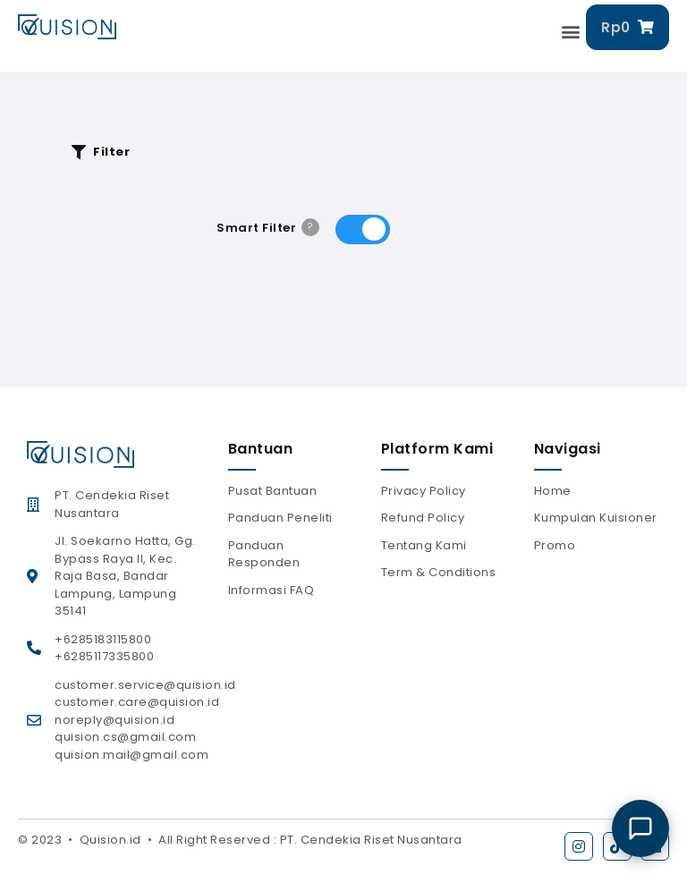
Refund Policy (423, 517)
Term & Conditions (438, 572)
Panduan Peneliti (280, 517)
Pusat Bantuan (273, 490)
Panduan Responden (264, 554)
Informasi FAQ (271, 590)
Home (553, 490)
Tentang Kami (424, 545)
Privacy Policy (423, 490)
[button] (571, 32)
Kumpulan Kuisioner (595, 517)
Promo (555, 545)
